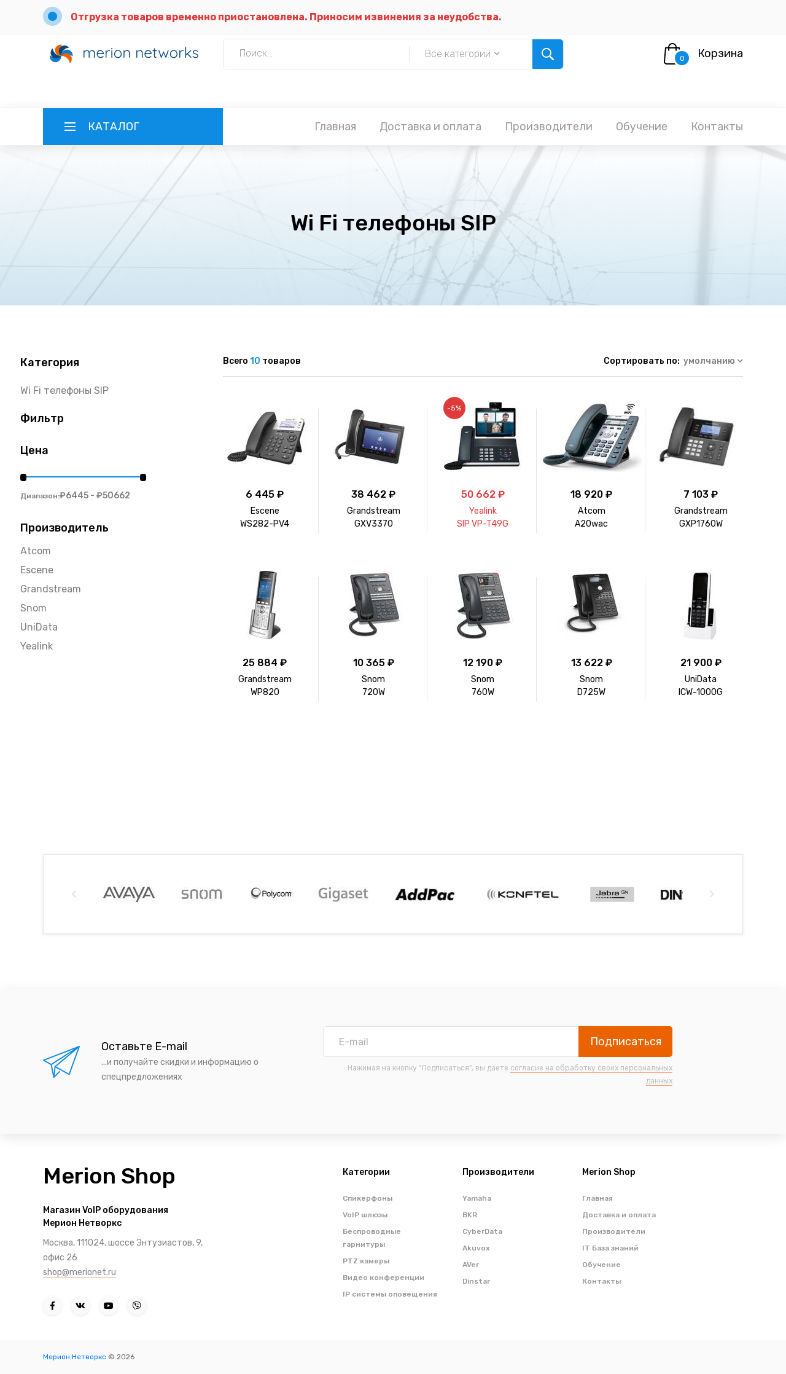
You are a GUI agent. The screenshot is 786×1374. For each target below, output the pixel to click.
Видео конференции (383, 1277)
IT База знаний (610, 1248)
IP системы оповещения (390, 1294)
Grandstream (50, 589)
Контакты (717, 126)
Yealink (36, 646)
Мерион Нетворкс (74, 1356)
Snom (33, 608)
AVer (470, 1264)
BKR (469, 1215)
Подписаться (625, 1041)
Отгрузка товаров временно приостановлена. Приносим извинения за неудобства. (286, 17)
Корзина (720, 53)
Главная (335, 126)
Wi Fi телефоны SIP (64, 390)
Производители (549, 126)
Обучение (641, 126)
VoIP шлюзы (365, 1215)
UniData (39, 627)
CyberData (482, 1231)
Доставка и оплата (430, 126)
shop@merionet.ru (79, 1272)
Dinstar (476, 1281)
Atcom (35, 551)
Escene (36, 570)
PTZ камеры (366, 1261)
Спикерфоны (367, 1198)
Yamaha (476, 1198)
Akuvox (476, 1248)
